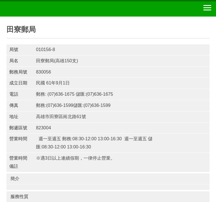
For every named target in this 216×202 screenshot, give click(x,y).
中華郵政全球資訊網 (35, 9)
